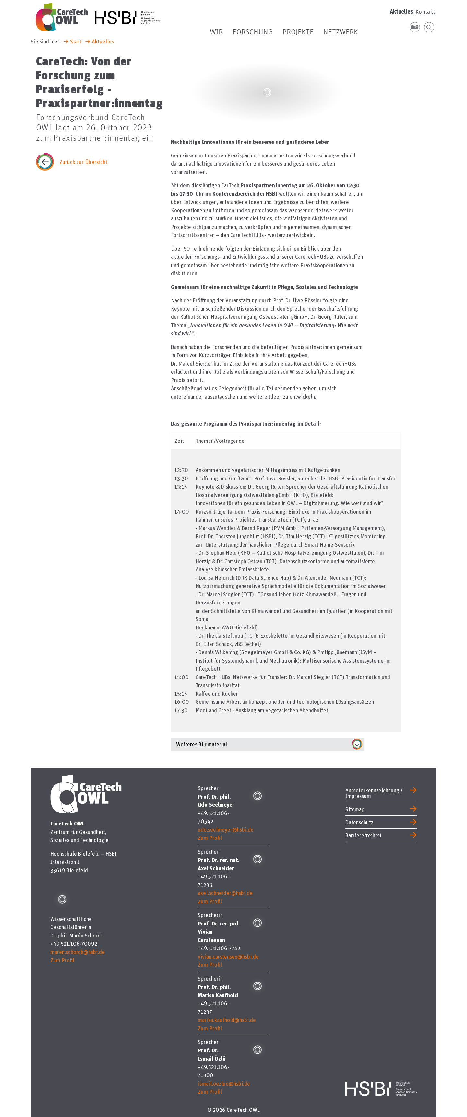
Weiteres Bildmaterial (201, 744)
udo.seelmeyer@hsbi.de (226, 829)
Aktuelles (401, 11)
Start (75, 41)
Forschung (253, 32)
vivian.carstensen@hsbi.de (228, 956)
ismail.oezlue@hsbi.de (224, 1083)
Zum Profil (62, 960)
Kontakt (425, 11)
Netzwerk (340, 32)
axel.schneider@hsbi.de (225, 892)
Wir (216, 32)
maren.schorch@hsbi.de (77, 952)
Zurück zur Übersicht (83, 161)
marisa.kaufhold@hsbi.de (227, 1019)
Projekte (298, 32)
